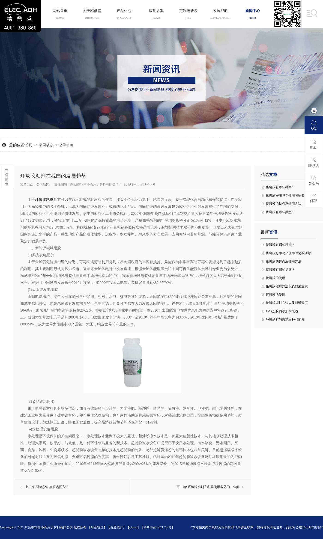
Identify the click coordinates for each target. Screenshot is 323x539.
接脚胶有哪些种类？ (280, 187)
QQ (313, 125)
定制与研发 (188, 14)
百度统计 (116, 527)
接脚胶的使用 (275, 278)
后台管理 (97, 527)
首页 (28, 145)
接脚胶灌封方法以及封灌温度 (287, 286)
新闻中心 (253, 14)
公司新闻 (66, 145)
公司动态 (46, 145)
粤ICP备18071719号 (157, 527)
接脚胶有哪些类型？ (280, 212)
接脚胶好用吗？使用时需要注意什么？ (288, 197)
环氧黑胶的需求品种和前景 (285, 319)
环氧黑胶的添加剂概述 (282, 311)
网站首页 (60, 14)
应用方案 (156, 14)
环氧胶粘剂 (44, 200)
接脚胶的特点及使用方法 (283, 203)
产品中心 (124, 14)
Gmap (133, 527)
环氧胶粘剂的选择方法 (52, 487)
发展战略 (220, 14)
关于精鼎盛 (92, 14)
